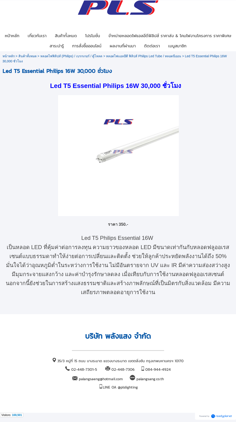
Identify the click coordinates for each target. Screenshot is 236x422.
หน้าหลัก (9, 56)
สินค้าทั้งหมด (27, 56)
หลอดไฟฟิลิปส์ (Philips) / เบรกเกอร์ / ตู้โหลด (71, 56)
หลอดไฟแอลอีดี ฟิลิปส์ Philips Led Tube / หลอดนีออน (143, 56)
